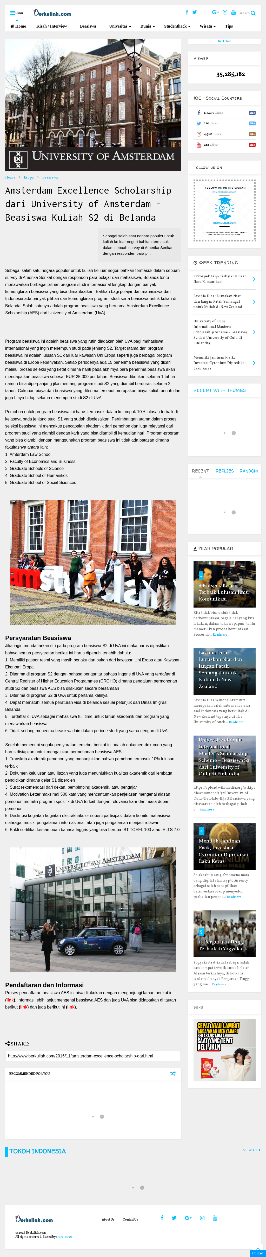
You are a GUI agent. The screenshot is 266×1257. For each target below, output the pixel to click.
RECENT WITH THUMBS (220, 390)
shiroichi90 (64, 1237)
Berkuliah (224, 41)
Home (18, 26)
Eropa (29, 177)
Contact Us (130, 1220)
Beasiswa (88, 26)
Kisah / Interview (51, 26)
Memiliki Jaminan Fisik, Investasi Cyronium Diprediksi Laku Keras (223, 851)
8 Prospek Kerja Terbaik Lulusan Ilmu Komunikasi (224, 592)
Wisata (208, 26)
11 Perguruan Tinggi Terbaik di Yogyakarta (224, 946)
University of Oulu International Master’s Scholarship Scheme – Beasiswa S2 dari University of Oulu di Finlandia (224, 757)
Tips (229, 26)
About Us (108, 1220)
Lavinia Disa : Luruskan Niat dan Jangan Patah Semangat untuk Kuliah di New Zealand (220, 669)
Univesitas (120, 26)
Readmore (220, 635)
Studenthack (177, 26)
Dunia (148, 26)
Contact (257, 1254)
